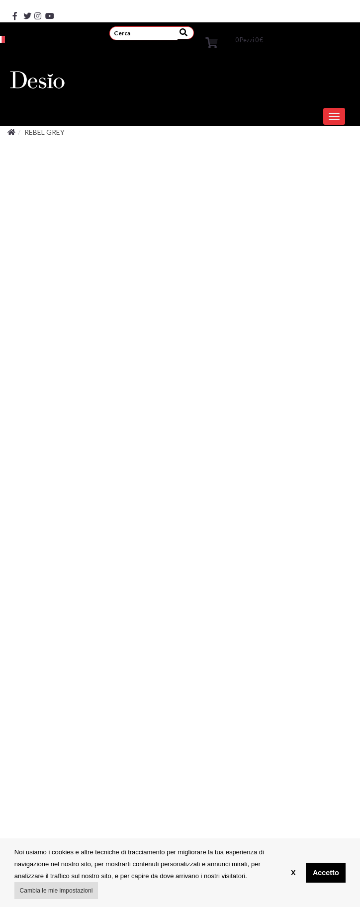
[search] (143, 33)
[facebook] (12, 8)
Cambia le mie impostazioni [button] (56, 890)
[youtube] (45, 8)
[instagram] (34, 8)
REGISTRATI (85, 34)
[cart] (211, 42)
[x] (23, 8)
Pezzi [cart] (249, 40)
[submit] (186, 32)
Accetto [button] (326, 873)
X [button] (293, 873)
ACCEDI (42, 34)
